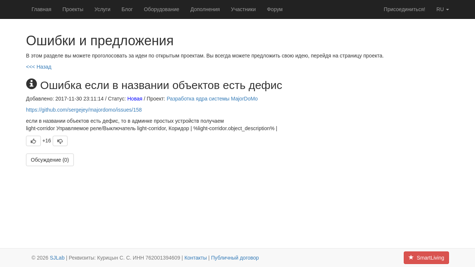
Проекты (72, 9)
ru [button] (442, 9)
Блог (127, 9)
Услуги (102, 9)
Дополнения (205, 9)
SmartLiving (426, 258)
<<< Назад (39, 67)
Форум (275, 9)
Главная (41, 9)
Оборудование (161, 9)
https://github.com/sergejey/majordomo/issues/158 (84, 110)
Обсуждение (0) (50, 160)
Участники (243, 9)
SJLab (57, 258)
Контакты (195, 258)
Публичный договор (235, 258)
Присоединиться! (404, 9)
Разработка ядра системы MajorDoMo (212, 99)
